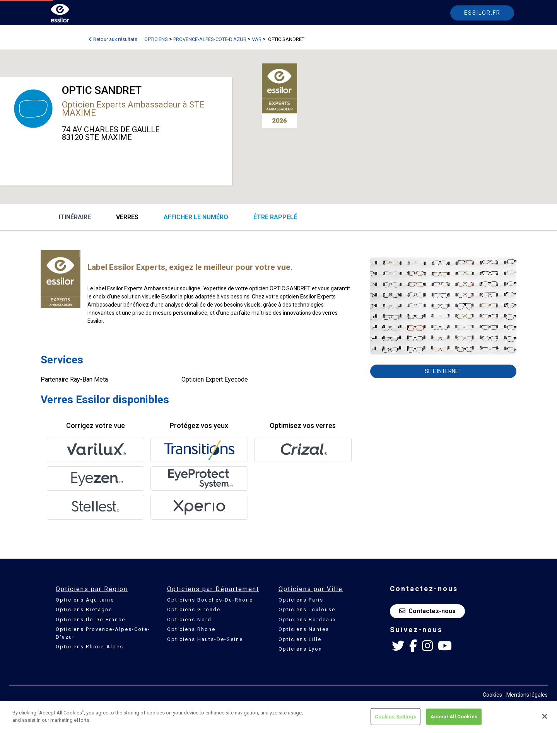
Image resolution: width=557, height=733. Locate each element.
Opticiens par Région (92, 589)
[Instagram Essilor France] (427, 646)
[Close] (544, 716)
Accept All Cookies (454, 716)
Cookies (492, 695)
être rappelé (275, 217)
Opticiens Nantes (303, 629)
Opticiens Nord (189, 619)
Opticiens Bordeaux (307, 619)
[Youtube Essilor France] (445, 646)
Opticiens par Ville (310, 589)
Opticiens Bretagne (84, 609)
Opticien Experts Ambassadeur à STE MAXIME (133, 109)
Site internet (443, 371)
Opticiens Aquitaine (85, 600)
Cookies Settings (395, 716)
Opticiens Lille (299, 639)
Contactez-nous (427, 611)
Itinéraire (75, 217)
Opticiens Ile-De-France (90, 619)
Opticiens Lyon (300, 649)
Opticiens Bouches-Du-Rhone (210, 600)
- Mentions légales (525, 695)
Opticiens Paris (300, 600)
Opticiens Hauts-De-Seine (205, 639)
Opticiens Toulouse (306, 609)
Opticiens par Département (213, 589)
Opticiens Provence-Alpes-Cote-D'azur (103, 633)
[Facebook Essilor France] (413, 646)
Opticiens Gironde (193, 609)
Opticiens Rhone (191, 629)
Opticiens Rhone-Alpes (89, 646)
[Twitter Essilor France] (398, 646)
